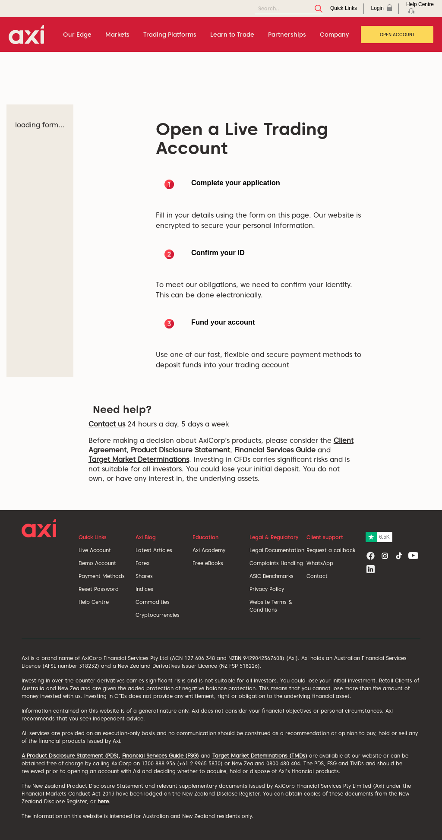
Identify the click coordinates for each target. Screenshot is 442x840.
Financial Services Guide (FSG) (160, 755)
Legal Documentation (276, 550)
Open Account (397, 34)
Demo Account (97, 563)
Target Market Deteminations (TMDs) (259, 755)
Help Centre (94, 602)
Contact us (106, 424)
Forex (142, 563)
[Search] (289, 8)
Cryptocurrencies (158, 615)
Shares (144, 576)
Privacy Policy (266, 589)
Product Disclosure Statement (180, 450)
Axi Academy (209, 550)
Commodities (153, 602)
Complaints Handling (276, 563)
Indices (144, 589)
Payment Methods (102, 576)
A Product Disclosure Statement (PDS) (70, 755)
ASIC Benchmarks (271, 576)
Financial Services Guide (275, 450)
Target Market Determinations (138, 459)
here (103, 801)
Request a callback (330, 550)
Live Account (95, 550)
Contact (317, 576)
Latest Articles (154, 550)
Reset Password (99, 589)
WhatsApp (319, 563)
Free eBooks (208, 563)
